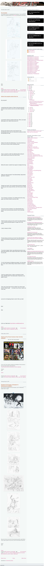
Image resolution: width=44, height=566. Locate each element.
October (31, 92)
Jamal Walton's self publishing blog (34, 170)
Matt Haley (29, 183)
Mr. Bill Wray (29, 188)
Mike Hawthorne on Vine (32, 64)
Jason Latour (29, 172)
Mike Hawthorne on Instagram (33, 65)
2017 (30, 90)
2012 (30, 118)
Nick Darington (30, 192)
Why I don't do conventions (32, 132)
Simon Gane (29, 199)
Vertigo (28, 210)
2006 (30, 126)
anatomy (5, 90)
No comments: (23, 89)
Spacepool (16, 553)
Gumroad (11, 91)
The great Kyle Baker (31, 205)
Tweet (2, 88)
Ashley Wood (29, 145)
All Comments (31, 80)
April (31, 107)
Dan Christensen (30, 160)
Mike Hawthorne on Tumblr (32, 69)
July (30, 96)
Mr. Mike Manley (30, 189)
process (16, 329)
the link (14, 15)
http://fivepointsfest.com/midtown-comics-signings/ (11, 366)
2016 (30, 113)
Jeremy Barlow (30, 173)
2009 (30, 122)
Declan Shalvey (30, 163)
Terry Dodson (30, 201)
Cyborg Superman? (31, 244)
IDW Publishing (30, 168)
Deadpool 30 (19, 552)
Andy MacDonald (30, 141)
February (31, 110)
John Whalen (29, 179)
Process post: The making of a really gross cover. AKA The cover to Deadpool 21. (35, 238)
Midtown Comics (15, 377)
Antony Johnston (30, 143)
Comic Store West (30, 153)
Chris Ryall (29, 151)
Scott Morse (29, 198)
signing (24, 377)
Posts (29, 79)
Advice (5, 329)
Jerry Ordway (29, 174)
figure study (6, 91)
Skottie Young (30, 200)
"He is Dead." (29, 248)
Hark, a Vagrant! (30, 167)
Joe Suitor (29, 176)
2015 (30, 114)
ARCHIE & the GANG (31, 226)
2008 (30, 123)
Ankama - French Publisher (32, 142)
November (32, 91)
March (31, 108)
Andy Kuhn (29, 140)
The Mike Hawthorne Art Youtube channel (35, 60)
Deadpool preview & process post (33, 217)
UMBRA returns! (30, 261)
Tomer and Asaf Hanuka (31, 208)
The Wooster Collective (31, 206)
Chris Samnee (30, 152)
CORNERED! (29, 159)
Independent (15, 91)
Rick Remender (30, 196)
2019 (30, 87)
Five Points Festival (7, 377)
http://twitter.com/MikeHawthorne (17, 323)
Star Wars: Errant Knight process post (34, 222)
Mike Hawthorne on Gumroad (33, 56)
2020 (30, 86)
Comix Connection (30, 158)
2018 (30, 88)
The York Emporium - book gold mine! (34, 207)
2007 (30, 125)
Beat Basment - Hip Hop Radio (33, 148)
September (32, 93)
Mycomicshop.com (31, 190)
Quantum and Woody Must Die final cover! (35, 251)
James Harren (30, 171)
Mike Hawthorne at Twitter (32, 63)
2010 (30, 121)
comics (10, 552)
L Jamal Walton (31, 50)
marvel (23, 552)
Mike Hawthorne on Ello (31, 61)
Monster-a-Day (30, 187)
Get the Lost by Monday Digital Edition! (34, 20)
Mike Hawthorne (4, 553)
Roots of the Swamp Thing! (32, 197)
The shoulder (4, 12)
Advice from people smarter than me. (9, 96)
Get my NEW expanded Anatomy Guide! (33, 28)
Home (14, 558)
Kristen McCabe (30, 182)
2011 (30, 119)
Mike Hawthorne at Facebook (32, 62)
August (31, 95)
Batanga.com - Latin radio (32, 146)
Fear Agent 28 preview (31, 256)
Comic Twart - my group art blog (33, 154)
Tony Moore (29, 209)
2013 (30, 117)
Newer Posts (3, 558)
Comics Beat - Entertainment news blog (35, 155)
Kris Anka (29, 181)
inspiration (12, 329)
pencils (9, 553)
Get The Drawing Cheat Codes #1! (34, 12)
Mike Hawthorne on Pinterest (32, 68)
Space (12, 553)
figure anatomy (10, 90)
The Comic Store (30, 204)
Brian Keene (29, 149)
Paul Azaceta (29, 195)
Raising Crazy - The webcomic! (33, 73)
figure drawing (20, 90)
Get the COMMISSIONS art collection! (34, 36)
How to (8, 329)
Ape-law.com (29, 144)
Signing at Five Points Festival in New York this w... (35, 103)
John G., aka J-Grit (31, 177)
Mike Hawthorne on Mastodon (33, 59)
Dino (28, 164)
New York (20, 377)
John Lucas (29, 178)
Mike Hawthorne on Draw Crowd (33, 70)
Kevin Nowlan (30, 180)
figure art (15, 90)
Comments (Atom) (9, 560)
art (4, 552)
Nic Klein (29, 191)
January (31, 111)
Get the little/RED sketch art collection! (35, 44)
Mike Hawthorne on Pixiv (32, 71)
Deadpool (14, 552)
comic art (7, 552)
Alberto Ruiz (29, 139)
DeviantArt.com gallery (31, 72)
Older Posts (24, 558)
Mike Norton (29, 186)
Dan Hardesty (30, 161)
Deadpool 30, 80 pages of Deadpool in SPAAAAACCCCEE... (36, 105)
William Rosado (30, 211)
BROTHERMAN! (30, 150)
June (31, 97)
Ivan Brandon (29, 169)
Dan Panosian (30, 162)
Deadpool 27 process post (32, 232)
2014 (30, 115)
